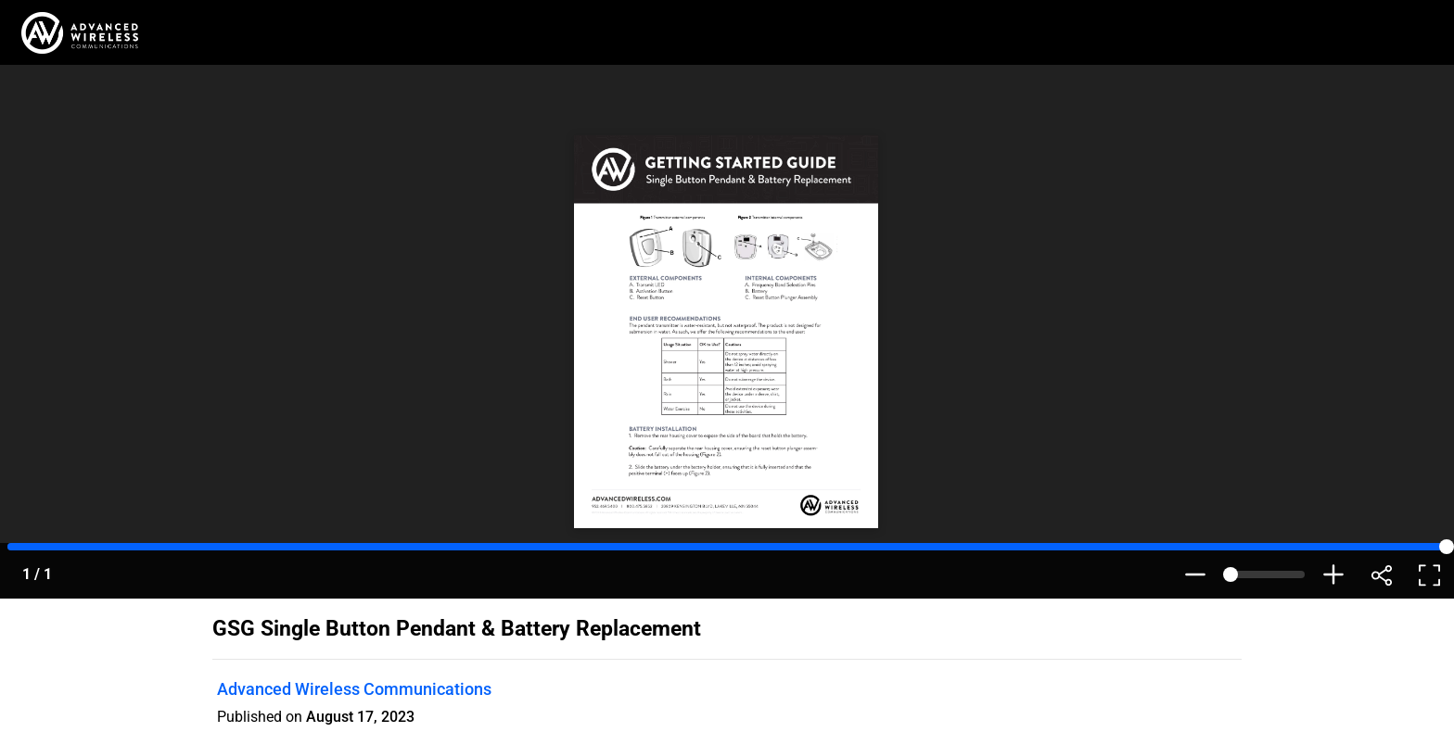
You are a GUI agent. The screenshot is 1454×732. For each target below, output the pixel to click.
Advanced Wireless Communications (354, 689)
